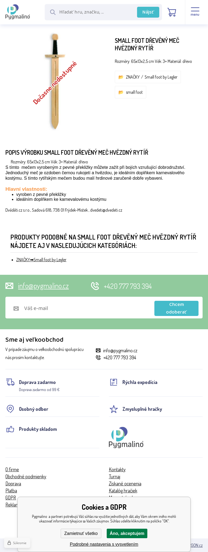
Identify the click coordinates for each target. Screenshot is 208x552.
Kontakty (117, 469)
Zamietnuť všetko (81, 533)
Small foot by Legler (161, 77)
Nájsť (148, 12)
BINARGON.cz (192, 545)
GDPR (10, 498)
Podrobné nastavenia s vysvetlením (104, 544)
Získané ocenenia (125, 483)
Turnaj (114, 476)
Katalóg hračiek (123, 490)
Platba (11, 490)
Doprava (13, 483)
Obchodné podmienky (25, 476)
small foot (134, 92)
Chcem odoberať (176, 308)
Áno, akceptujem (127, 533)
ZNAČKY (133, 77)
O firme (12, 469)
